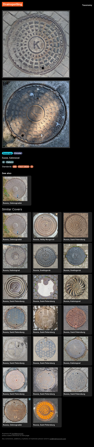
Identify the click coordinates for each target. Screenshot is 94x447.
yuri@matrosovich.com (57, 439)
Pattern (10, 162)
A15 (14, 167)
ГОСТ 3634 (24, 167)
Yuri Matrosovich (17, 434)
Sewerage (7, 153)
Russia (5, 157)
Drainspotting (12, 4)
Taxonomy (87, 5)
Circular (17, 153)
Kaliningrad (14, 157)
